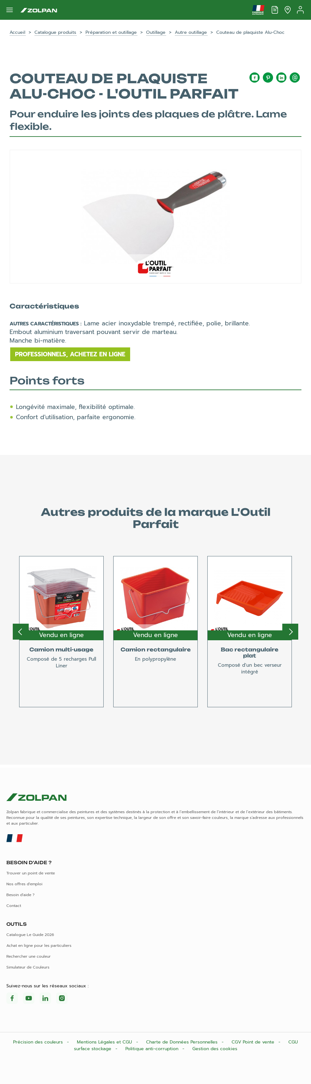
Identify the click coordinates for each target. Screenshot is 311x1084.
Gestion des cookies (214, 1048)
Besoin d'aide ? (20, 895)
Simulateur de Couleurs (27, 967)
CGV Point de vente (254, 1042)
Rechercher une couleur (28, 956)
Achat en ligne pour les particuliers (38, 945)
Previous (21, 632)
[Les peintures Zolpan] (38, 10)
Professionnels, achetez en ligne (70, 354)
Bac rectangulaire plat (249, 652)
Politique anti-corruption (152, 1048)
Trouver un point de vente (30, 873)
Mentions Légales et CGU (105, 1042)
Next (290, 632)
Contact (13, 906)
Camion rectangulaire (156, 649)
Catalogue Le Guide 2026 (30, 935)
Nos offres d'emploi (24, 884)
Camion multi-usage (61, 649)
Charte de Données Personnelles (182, 1042)
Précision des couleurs (38, 1042)
